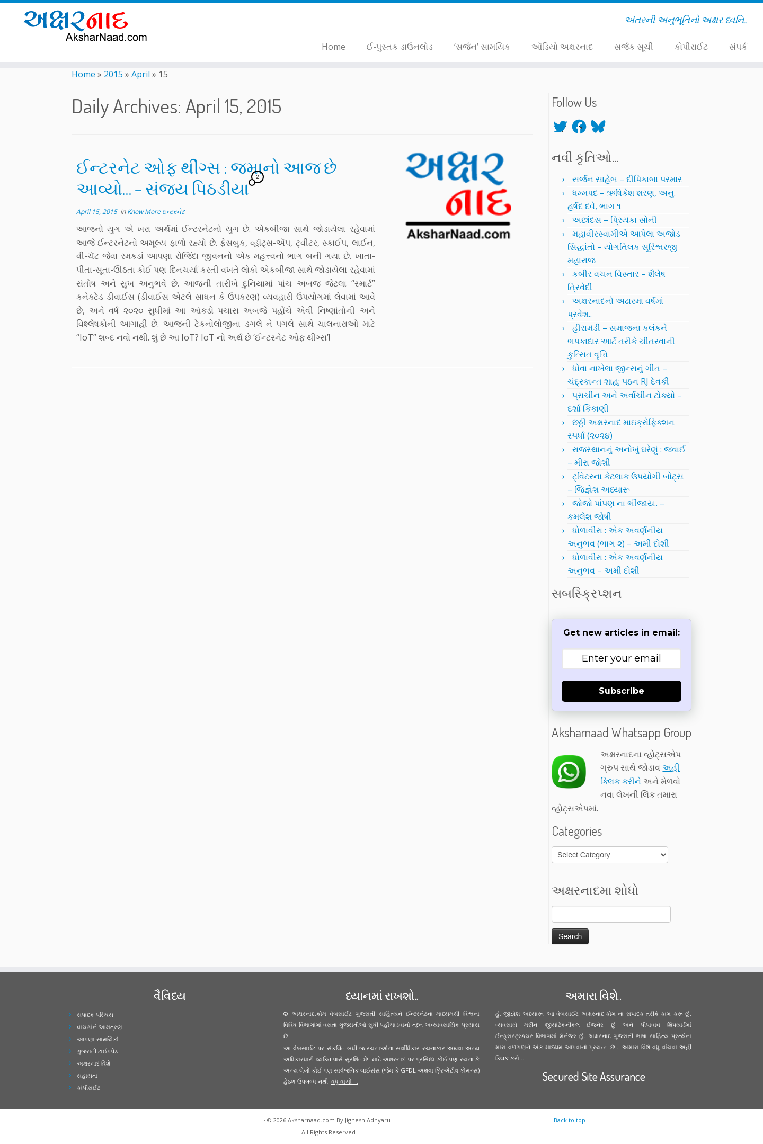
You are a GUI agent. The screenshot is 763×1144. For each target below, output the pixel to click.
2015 (113, 74)
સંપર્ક (738, 46)
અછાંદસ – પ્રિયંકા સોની (614, 220)
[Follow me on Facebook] (216, 21)
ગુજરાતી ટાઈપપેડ (97, 1051)
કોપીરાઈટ (691, 46)
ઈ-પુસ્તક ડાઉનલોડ (400, 46)
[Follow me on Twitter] (209, 21)
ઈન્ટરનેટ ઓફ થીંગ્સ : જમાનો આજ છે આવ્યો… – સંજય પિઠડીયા (206, 177)
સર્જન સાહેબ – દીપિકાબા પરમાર (627, 179)
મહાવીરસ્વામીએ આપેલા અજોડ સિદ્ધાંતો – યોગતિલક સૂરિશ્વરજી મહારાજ (623, 247)
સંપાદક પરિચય (95, 1014)
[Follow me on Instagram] (223, 21)
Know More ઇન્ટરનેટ (156, 211)
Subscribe (621, 691)
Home (333, 46)
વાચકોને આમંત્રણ (99, 1027)
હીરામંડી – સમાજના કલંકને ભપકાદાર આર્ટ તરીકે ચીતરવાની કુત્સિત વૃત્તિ (621, 341)
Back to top (569, 1120)
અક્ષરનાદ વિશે (93, 1063)
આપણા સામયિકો (98, 1039)
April (140, 74)
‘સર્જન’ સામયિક (482, 46)
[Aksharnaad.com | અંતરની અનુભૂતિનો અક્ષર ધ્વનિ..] (88, 25)
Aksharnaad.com (311, 1120)
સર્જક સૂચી (633, 46)
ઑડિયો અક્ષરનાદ (562, 46)
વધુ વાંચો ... (344, 1081)
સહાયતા (87, 1075)
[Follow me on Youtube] (230, 21)
